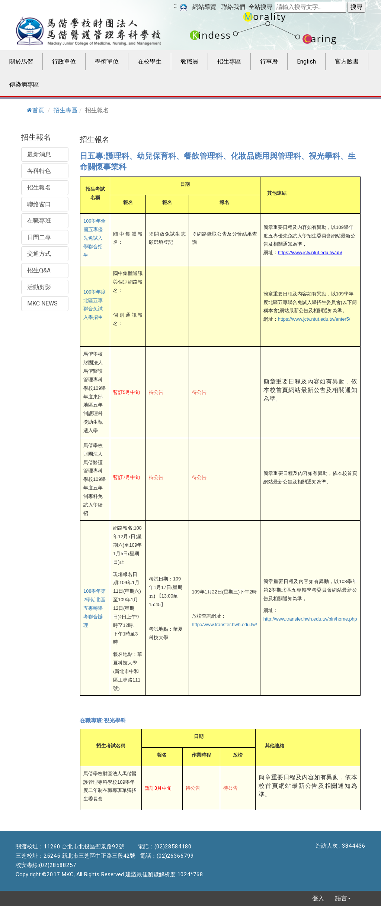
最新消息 (39, 154)
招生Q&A (39, 270)
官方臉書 (347, 61)
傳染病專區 (24, 84)
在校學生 (149, 61)
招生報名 (39, 187)
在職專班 (39, 220)
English (306, 61)
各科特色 (39, 170)
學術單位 (107, 61)
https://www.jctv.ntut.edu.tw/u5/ (310, 252)
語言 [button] (343, 898)
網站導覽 (204, 6)
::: (175, 5)
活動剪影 (39, 287)
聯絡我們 (233, 6)
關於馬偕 (21, 61)
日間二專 (39, 237)
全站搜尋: (261, 6)
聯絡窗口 (39, 204)
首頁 (35, 110)
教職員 (189, 61)
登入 (318, 898)
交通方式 (39, 253)
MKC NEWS (42, 303)
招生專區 (229, 61)
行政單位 (64, 61)
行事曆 (269, 61)
